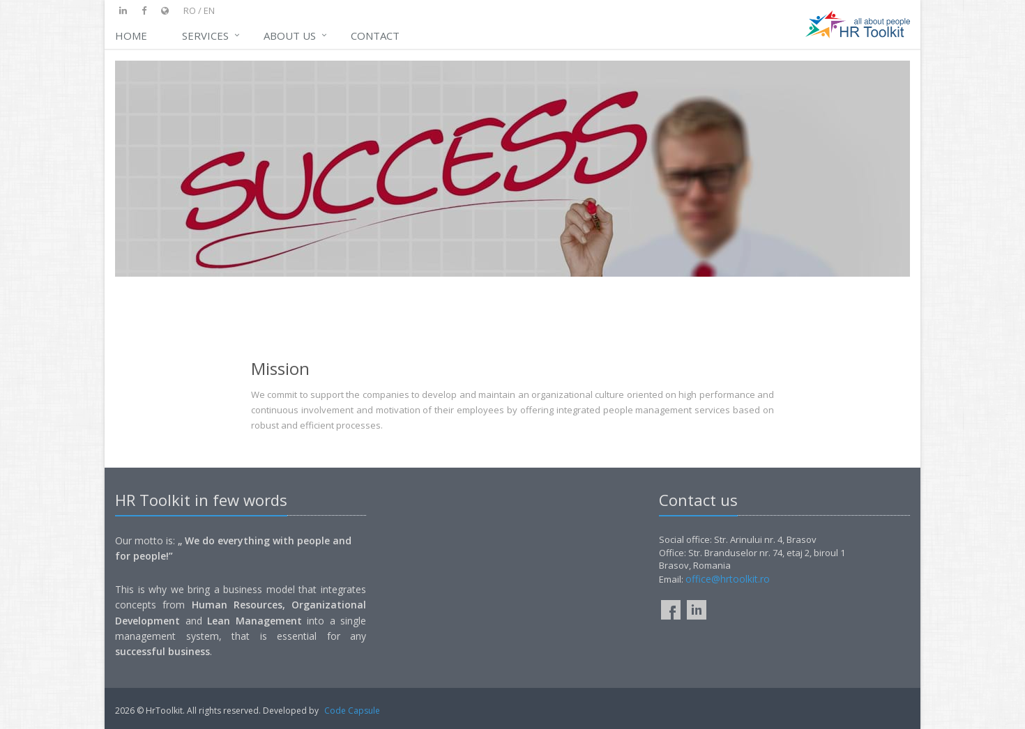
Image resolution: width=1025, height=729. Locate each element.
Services (205, 36)
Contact (375, 36)
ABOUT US (290, 36)
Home (131, 36)
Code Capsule (352, 710)
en (209, 10)
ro (189, 10)
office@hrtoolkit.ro (727, 578)
